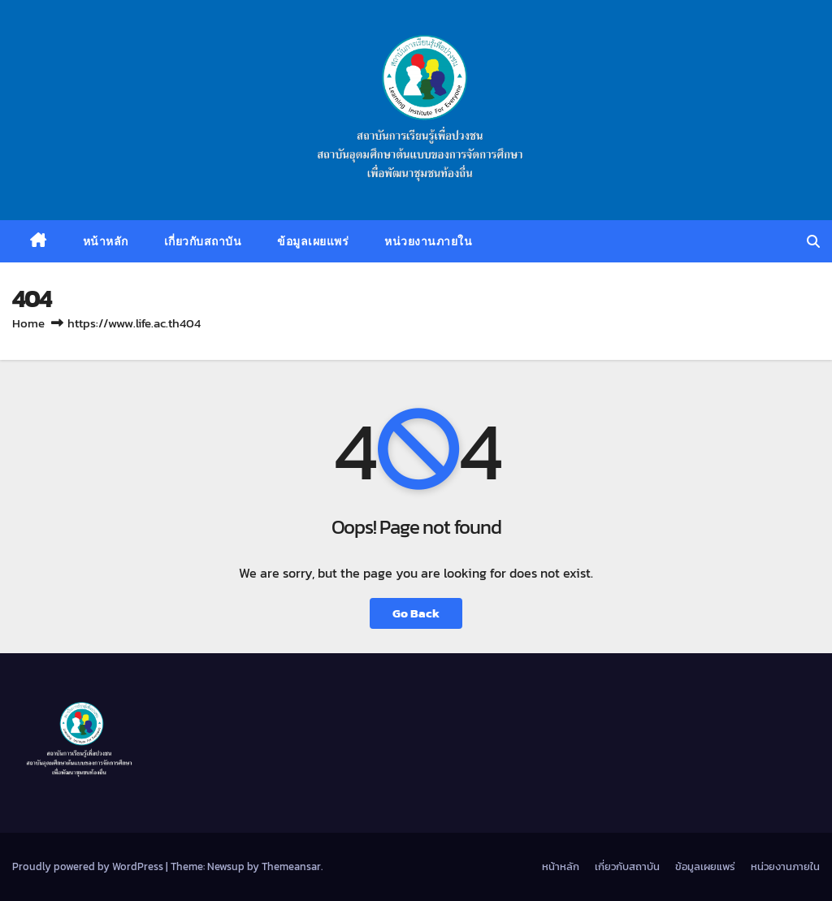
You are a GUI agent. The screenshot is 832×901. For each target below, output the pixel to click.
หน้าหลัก (105, 241)
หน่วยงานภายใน (428, 241)
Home (28, 323)
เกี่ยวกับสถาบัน (203, 241)
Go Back (416, 613)
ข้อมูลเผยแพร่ (313, 241)
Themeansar (291, 866)
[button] (813, 241)
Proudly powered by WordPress (89, 866)
